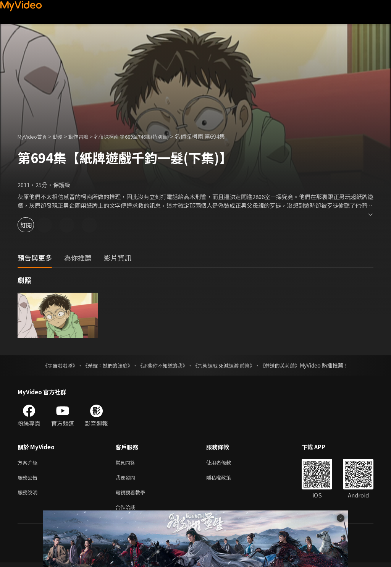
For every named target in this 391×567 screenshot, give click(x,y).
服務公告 (29, 479)
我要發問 (126, 479)
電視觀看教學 (132, 495)
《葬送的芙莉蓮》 (287, 365)
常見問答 (126, 463)
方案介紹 (29, 463)
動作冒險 (86, 136)
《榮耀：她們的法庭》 (103, 365)
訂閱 (33, 225)
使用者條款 (225, 463)
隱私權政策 (225, 479)
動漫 (63, 136)
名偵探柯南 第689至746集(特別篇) (147, 136)
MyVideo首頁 (35, 136)
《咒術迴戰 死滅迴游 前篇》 (227, 365)
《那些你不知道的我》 (162, 365)
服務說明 (29, 495)
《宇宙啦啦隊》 (52, 365)
